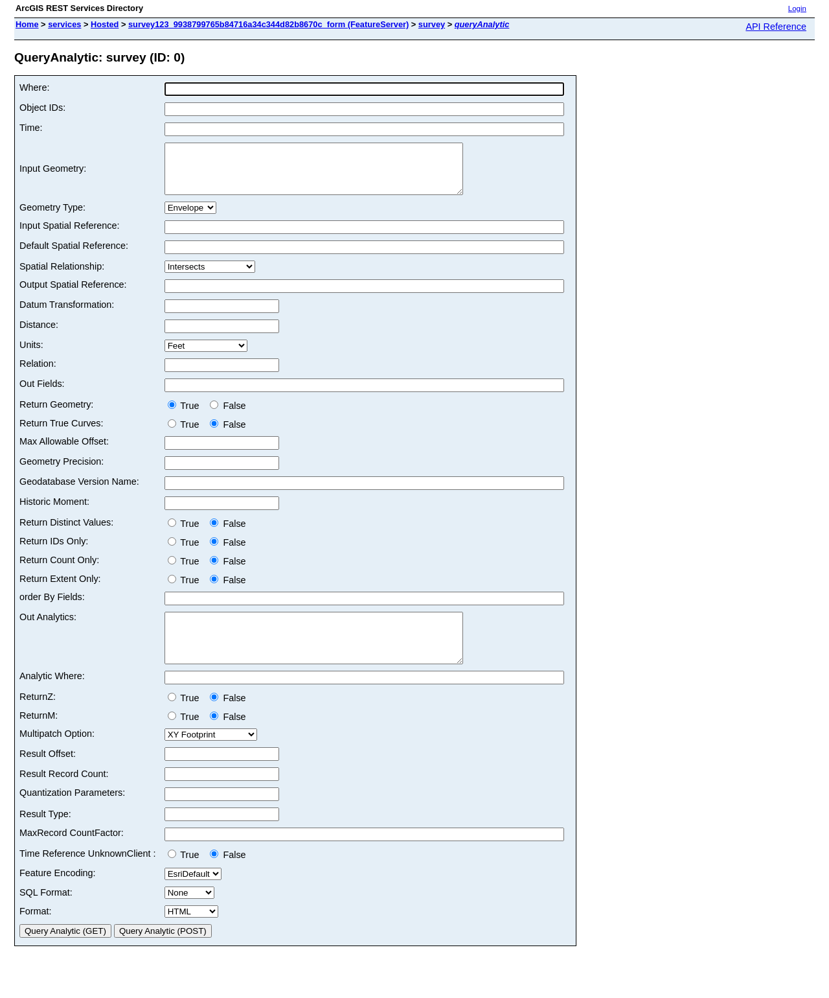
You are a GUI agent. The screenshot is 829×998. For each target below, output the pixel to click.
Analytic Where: (52, 695)
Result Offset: (47, 773)
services (64, 24)
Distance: (38, 334)
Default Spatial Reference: (73, 255)
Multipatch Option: (57, 753)
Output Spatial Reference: (73, 294)
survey (431, 24)
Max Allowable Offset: (64, 451)
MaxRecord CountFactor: (71, 852)
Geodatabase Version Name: (79, 491)
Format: (35, 930)
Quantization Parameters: (72, 812)
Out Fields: (42, 393)
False (227, 415)
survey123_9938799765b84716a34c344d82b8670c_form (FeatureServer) (268, 24)
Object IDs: (42, 107)
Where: (34, 87)
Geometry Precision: (61, 471)
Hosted (105, 24)
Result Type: (45, 833)
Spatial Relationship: (61, 276)
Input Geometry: (52, 173)
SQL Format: (46, 912)
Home (27, 24)
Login (797, 8)
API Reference (775, 26)
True (186, 415)
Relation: (37, 373)
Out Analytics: (47, 626)
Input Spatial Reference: (69, 235)
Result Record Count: (64, 793)
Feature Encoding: (57, 892)
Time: (30, 127)
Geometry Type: (52, 217)
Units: (31, 354)
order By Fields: (52, 606)
